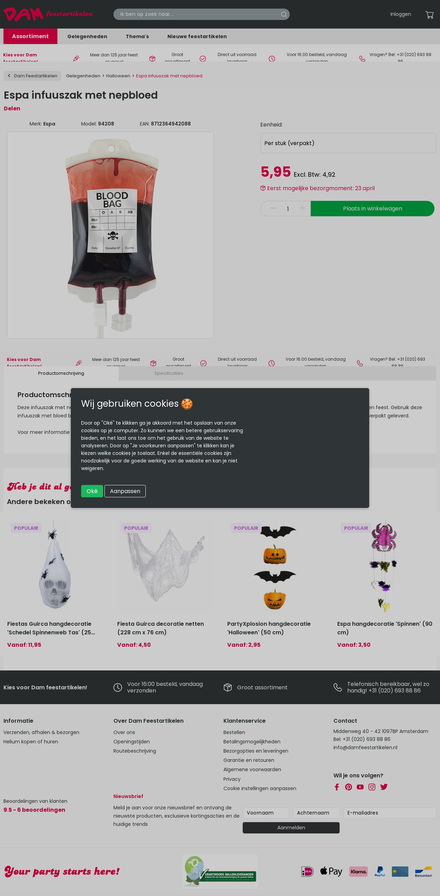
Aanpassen (125, 491)
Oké (92, 491)
